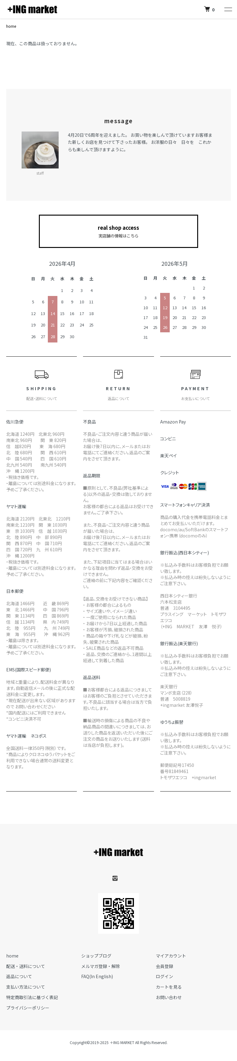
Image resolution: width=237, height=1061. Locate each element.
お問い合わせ (169, 997)
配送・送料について (25, 966)
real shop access (118, 231)
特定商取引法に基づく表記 (32, 997)
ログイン (164, 976)
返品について (19, 976)
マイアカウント (171, 956)
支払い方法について (25, 987)
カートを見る (169, 987)
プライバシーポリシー (27, 1008)
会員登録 (164, 966)
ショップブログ (96, 956)
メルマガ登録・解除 (100, 966)
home (11, 26)
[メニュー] (227, 9)
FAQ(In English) (97, 976)
